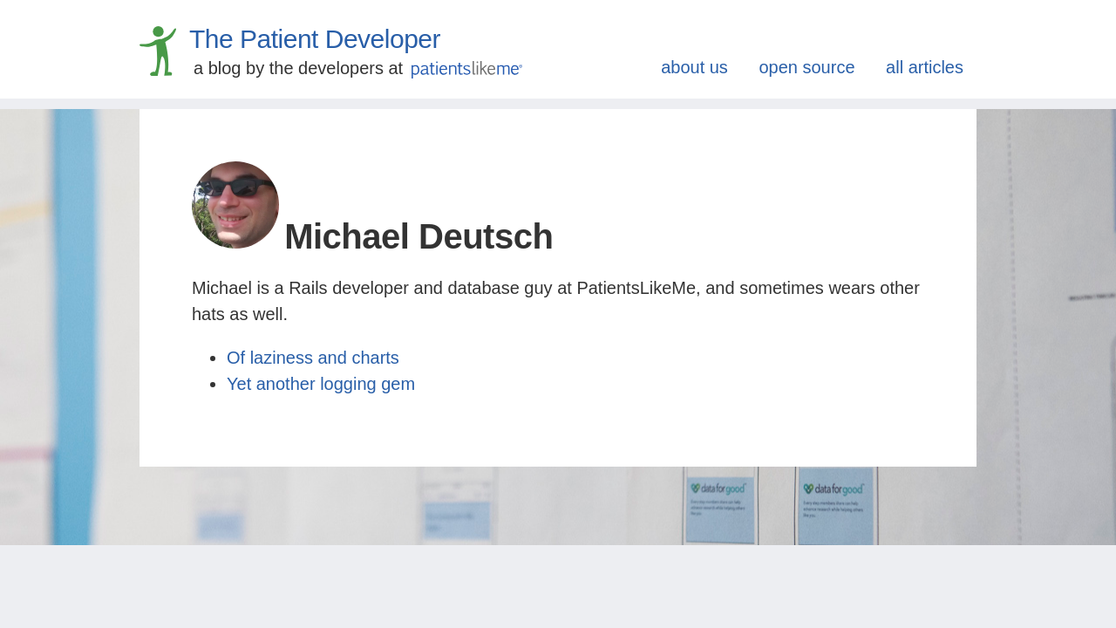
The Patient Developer (314, 39)
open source (806, 67)
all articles (924, 67)
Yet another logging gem (321, 383)
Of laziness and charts (313, 357)
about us (694, 67)
